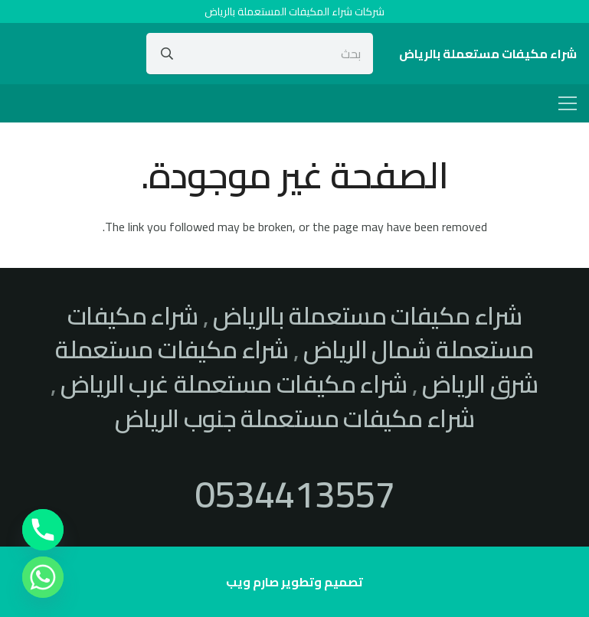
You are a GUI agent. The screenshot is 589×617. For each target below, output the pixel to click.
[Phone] (43, 529)
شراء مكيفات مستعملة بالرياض (367, 315)
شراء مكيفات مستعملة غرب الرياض (234, 383)
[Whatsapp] (43, 577)
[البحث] (167, 53)
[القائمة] (567, 103)
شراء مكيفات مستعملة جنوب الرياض (294, 418)
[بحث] (259, 53)
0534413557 (294, 493)
